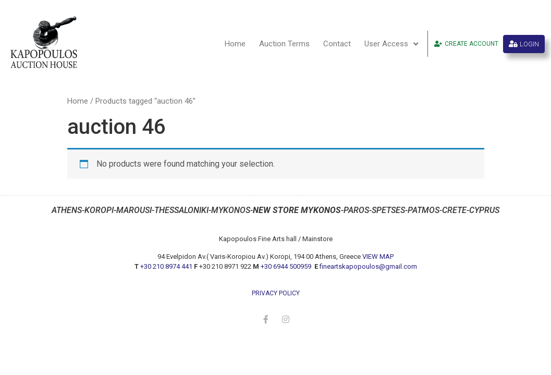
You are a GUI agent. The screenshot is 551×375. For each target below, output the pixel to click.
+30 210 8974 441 (166, 266)
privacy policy (276, 293)
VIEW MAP (378, 256)
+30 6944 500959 (287, 266)
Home (235, 43)
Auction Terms (284, 43)
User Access (391, 44)
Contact (337, 43)
